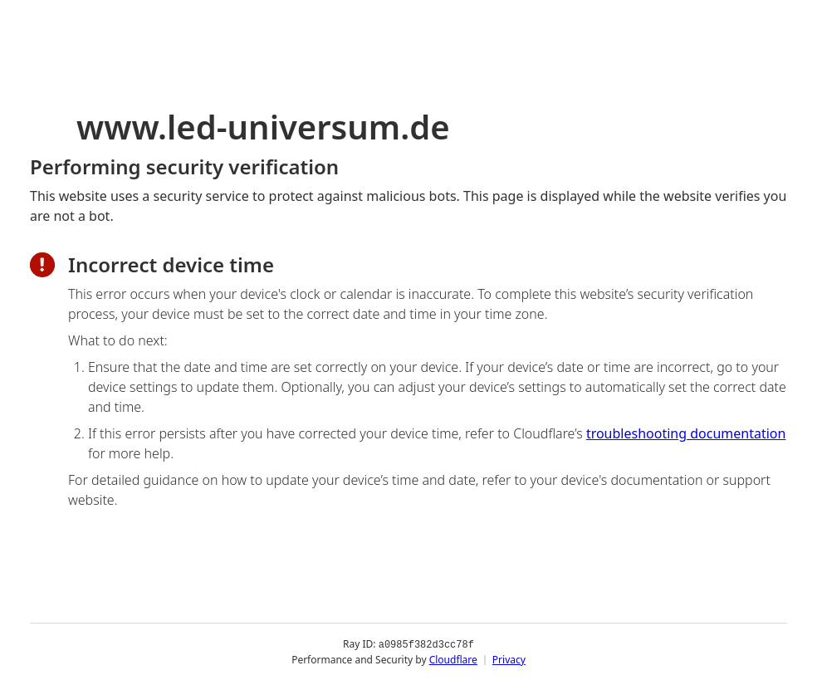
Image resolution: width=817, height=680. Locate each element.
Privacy (509, 659)
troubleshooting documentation (686, 433)
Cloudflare (453, 659)
